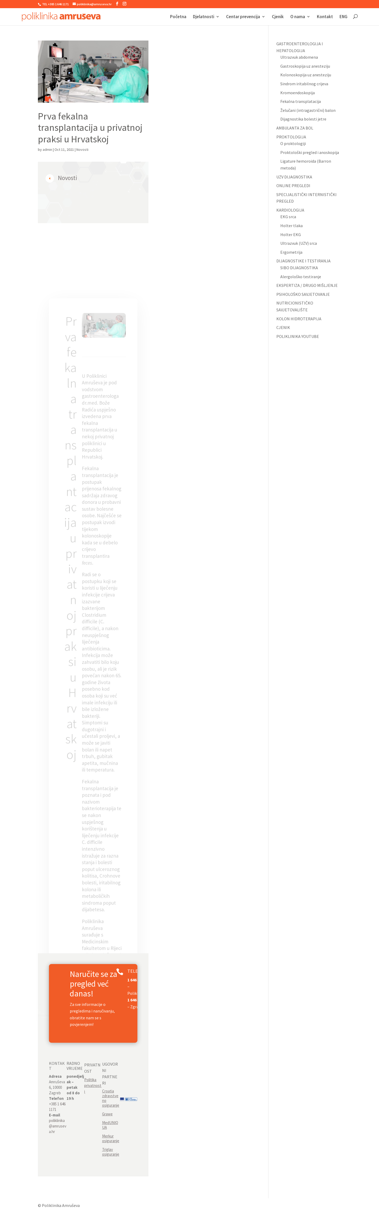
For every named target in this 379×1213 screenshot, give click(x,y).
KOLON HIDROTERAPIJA (298, 318)
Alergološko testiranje (300, 276)
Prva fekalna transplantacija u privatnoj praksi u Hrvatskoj (90, 127)
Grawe (107, 1113)
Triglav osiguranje (110, 1152)
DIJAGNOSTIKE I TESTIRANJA (303, 260)
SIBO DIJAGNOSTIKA (299, 267)
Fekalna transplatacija (300, 101)
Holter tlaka (291, 225)
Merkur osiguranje (110, 1138)
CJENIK (283, 327)
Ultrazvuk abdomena (299, 57)
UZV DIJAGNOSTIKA (294, 176)
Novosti (82, 149)
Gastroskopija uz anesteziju (305, 66)
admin (47, 149)
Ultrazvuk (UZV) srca (298, 243)
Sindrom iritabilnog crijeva (304, 83)
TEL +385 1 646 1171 (55, 4)
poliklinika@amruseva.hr (57, 1126)
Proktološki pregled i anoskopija (309, 152)
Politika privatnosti (92, 1085)
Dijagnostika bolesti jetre (303, 119)
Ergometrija (291, 252)
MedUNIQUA (110, 1125)
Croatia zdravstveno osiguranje (110, 1098)
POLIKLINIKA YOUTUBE (297, 336)
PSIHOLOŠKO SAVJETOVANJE (303, 294)
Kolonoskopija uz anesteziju (305, 74)
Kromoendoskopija (297, 92)
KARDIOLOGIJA (290, 210)
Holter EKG (290, 234)
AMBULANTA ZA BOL (294, 128)
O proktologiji (293, 143)
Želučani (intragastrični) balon (308, 110)
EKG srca (288, 216)
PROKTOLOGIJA (291, 136)
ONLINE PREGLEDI (293, 185)
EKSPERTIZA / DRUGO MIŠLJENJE (307, 285)
